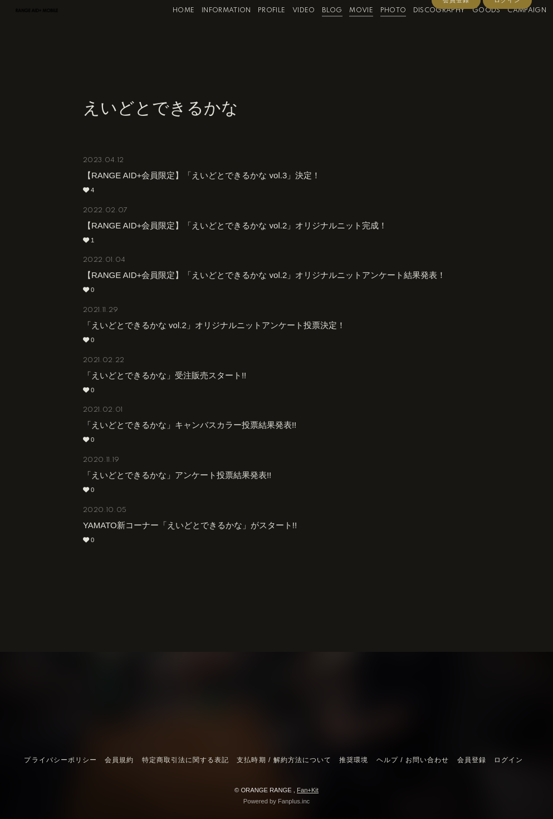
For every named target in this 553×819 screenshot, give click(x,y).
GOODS (472, 33)
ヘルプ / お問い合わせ (412, 760)
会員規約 (119, 760)
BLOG (317, 33)
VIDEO (289, 33)
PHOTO (378, 33)
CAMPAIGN (512, 33)
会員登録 (456, 51)
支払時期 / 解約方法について (284, 760)
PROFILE (257, 33)
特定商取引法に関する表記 (185, 760)
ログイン (507, 51)
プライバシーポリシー (60, 760)
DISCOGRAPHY (424, 33)
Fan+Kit (308, 790)
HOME (169, 33)
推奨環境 (353, 760)
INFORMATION (211, 33)
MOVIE (347, 33)
